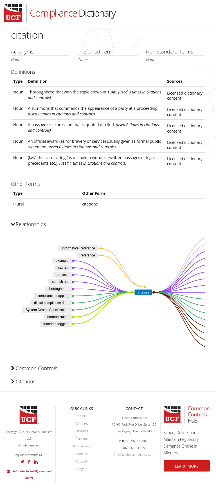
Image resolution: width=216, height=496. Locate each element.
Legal (81, 469)
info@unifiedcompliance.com (134, 454)
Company (81, 423)
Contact (81, 454)
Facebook (29, 462)
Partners (81, 438)
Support (81, 461)
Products (81, 431)
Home (81, 416)
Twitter (22, 461)
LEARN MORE (187, 466)
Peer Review (81, 446)
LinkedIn (36, 462)
